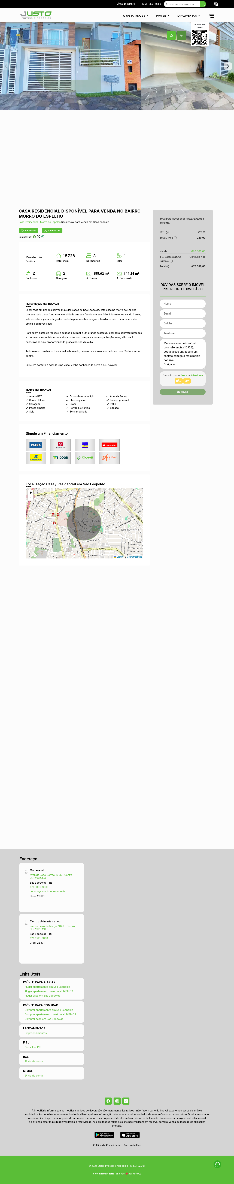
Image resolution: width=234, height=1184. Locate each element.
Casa (21, 222)
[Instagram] (117, 1101)
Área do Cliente (126, 3)
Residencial (31, 222)
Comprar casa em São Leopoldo (44, 1018)
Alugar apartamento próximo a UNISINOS (49, 991)
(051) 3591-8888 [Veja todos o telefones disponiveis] (151, 3)
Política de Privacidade (106, 1145)
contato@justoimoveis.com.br (48, 891)
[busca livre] (203, 4)
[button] (216, 4)
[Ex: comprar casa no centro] (182, 4)
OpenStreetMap (134, 557)
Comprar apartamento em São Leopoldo (49, 1009)
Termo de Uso (132, 1145)
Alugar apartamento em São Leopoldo (47, 986)
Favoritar (28, 230)
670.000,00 (198, 251)
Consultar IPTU (33, 1047)
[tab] (171, 35)
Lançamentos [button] (187, 15)
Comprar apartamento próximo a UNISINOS (50, 1014)
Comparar (52, 230)
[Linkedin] (125, 1101)
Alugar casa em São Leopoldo (42, 995)
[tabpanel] (117, 66)
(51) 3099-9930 (39, 887)
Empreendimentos (36, 1032)
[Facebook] (108, 1101)
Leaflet (118, 557)
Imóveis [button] (161, 15)
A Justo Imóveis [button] (134, 15)
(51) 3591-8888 (39, 938)
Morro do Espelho (50, 222)
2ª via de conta (34, 1061)
